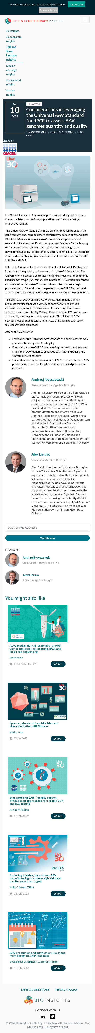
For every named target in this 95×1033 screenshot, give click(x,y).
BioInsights (12, 30)
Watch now (47, 538)
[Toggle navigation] (85, 19)
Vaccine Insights (10, 92)
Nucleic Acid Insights (13, 82)
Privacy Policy (48, 10)
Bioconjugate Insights (13, 39)
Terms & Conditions (34, 989)
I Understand (76, 4)
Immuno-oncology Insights (11, 70)
